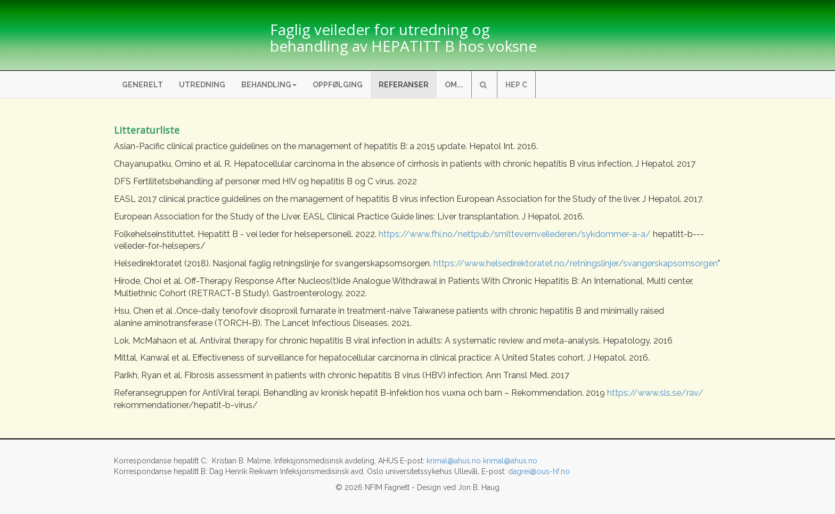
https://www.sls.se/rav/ (655, 393)
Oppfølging (338, 84)
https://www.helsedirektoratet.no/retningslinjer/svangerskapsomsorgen (575, 263)
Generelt (142, 84)
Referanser (404, 84)
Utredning (202, 84)
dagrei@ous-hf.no (539, 471)
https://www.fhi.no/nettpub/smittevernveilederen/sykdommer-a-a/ (515, 234)
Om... (454, 84)
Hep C (516, 84)
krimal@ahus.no (454, 460)
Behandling (269, 84)
